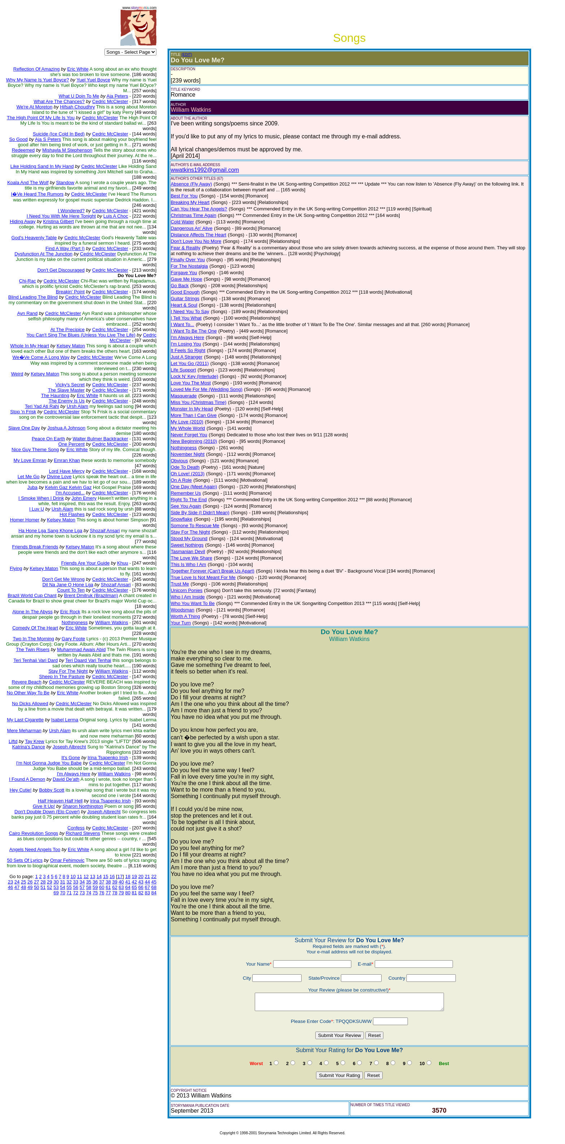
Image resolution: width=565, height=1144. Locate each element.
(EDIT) (187, 55)
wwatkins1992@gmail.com (205, 170)
